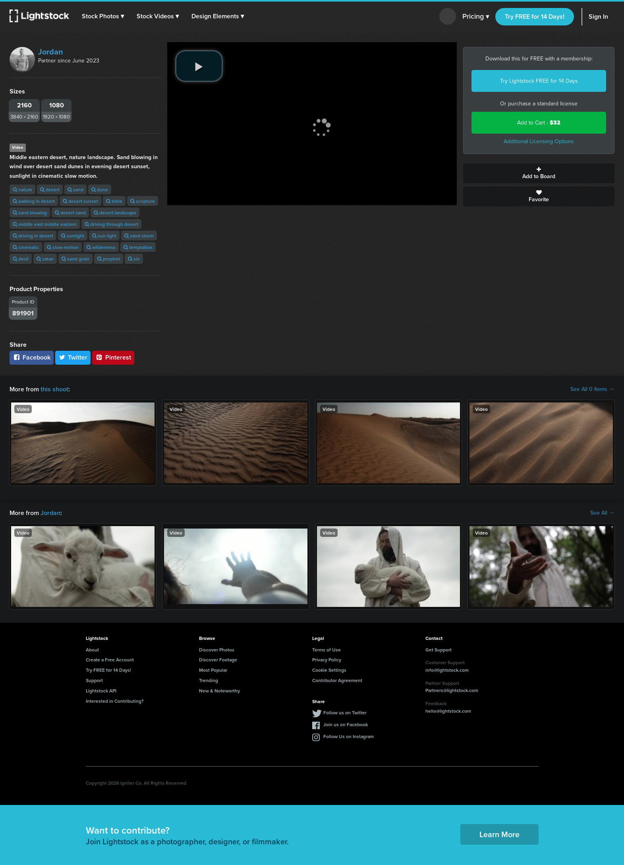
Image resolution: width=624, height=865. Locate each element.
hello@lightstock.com (448, 711)
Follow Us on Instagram (348, 736)
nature (22, 189)
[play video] (199, 66)
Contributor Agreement (337, 680)
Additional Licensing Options (539, 141)
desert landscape (115, 212)
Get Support (438, 649)
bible (114, 201)
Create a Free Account (110, 659)
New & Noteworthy (219, 690)
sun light (104, 235)
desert (50, 189)
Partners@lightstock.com (451, 690)
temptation (138, 247)
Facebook (31, 357)
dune (99, 189)
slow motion (63, 247)
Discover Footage (218, 659)
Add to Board (539, 173)
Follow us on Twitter (345, 712)
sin (134, 258)
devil (21, 258)
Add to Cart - (538, 123)
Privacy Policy (326, 659)
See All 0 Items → (592, 389)
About (92, 649)
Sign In (598, 16)
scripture (142, 201)
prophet (108, 258)
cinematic (26, 247)
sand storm (139, 235)
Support (94, 680)
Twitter (73, 357)
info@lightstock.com (447, 670)
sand (75, 189)
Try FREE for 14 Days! (534, 16)
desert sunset (80, 201)
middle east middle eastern (45, 224)
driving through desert (111, 224)
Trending (208, 680)
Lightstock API (101, 690)
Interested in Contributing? (115, 701)
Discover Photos (216, 649)
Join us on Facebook (345, 724)
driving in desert (33, 235)
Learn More (499, 834)
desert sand (70, 212)
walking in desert (34, 201)
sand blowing (30, 212)
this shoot (54, 389)
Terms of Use (326, 649)
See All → (602, 513)
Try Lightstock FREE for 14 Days (539, 81)
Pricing (475, 16)
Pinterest (113, 357)
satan (45, 258)
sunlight (72, 235)
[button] (103, 16)
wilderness (101, 247)
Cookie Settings (329, 670)
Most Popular (213, 670)
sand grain (75, 258)
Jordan (50, 52)
